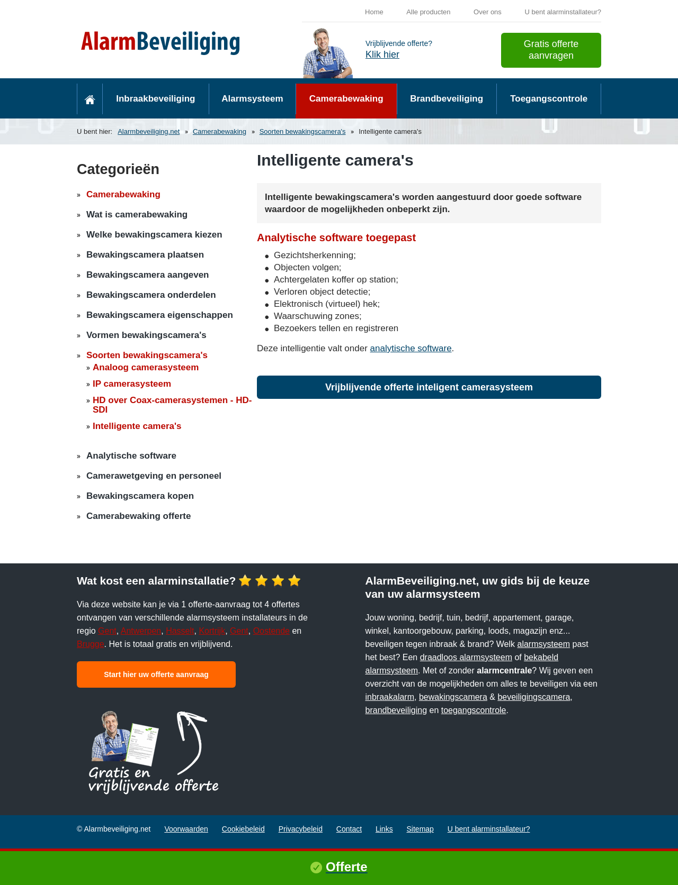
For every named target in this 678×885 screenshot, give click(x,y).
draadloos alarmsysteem (466, 657)
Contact (349, 829)
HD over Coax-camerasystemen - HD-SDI (172, 405)
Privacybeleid (301, 829)
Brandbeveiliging (446, 99)
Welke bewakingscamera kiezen (154, 235)
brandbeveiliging (396, 710)
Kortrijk (212, 630)
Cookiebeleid (243, 829)
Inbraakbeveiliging (155, 99)
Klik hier (382, 54)
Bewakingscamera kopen (140, 496)
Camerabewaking (346, 99)
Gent (107, 630)
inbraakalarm (389, 696)
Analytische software (131, 456)
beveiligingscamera (533, 696)
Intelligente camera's (137, 426)
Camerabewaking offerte (138, 516)
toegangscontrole (473, 710)
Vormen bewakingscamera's (146, 335)
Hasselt (180, 630)
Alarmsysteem (252, 99)
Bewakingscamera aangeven (147, 275)
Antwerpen (141, 630)
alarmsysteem (544, 644)
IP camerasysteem (132, 384)
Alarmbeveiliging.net (149, 131)
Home (374, 12)
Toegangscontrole (548, 99)
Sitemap (420, 829)
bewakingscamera (453, 696)
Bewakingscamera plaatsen (145, 255)
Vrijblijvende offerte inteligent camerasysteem (429, 387)
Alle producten (428, 12)
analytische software (411, 348)
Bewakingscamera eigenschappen (159, 315)
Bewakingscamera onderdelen (151, 295)
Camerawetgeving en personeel (153, 476)
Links (384, 829)
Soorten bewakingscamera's (303, 131)
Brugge (90, 644)
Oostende (271, 630)
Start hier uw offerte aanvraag (156, 674)
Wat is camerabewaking (137, 214)
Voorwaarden (186, 829)
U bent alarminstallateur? (562, 12)
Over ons (488, 12)
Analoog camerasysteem (146, 367)
